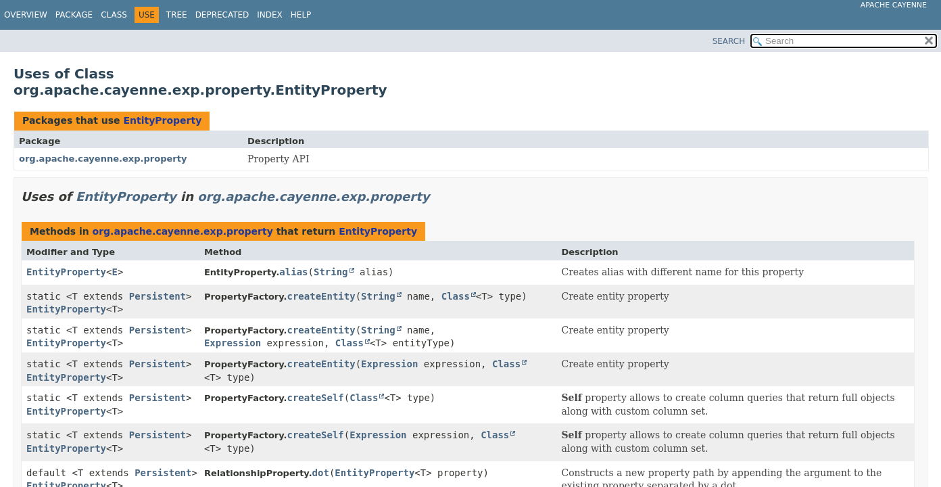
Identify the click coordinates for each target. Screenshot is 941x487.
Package (74, 15)
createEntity (321, 296)
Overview (25, 15)
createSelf (315, 397)
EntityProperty (162, 120)
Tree (176, 15)
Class (114, 15)
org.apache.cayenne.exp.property (103, 159)
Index (270, 15)
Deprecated (222, 15)
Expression (232, 343)
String (331, 271)
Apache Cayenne (894, 5)
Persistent (157, 296)
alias (293, 271)
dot (320, 472)
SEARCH (729, 41)
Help (301, 15)
